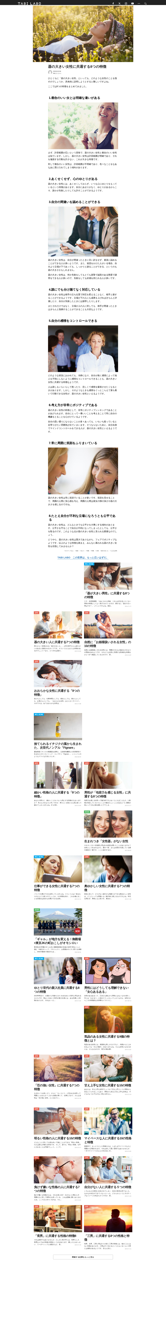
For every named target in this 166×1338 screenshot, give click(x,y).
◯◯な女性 (114, 552)
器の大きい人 (104, 552)
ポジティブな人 (69, 552)
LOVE (36, 614)
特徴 (93, 552)
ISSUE (87, 813)
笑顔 (77, 552)
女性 (97, 552)
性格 (88, 552)
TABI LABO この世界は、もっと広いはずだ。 (83, 559)
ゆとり (82, 552)
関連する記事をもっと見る (83, 1258)
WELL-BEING (89, 565)
